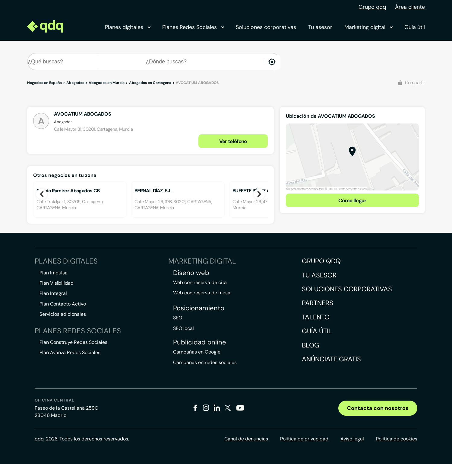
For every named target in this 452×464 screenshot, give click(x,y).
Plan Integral (53, 293)
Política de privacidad (304, 439)
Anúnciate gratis (331, 359)
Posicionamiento (198, 308)
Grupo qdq (372, 7)
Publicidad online (199, 342)
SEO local (183, 328)
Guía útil (414, 27)
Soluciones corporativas (266, 27)
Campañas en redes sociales (205, 362)
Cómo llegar (352, 200)
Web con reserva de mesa (201, 293)
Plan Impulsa (54, 273)
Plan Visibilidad (57, 283)
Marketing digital (368, 27)
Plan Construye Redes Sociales (73, 342)
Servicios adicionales (63, 314)
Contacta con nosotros (378, 408)
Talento (316, 317)
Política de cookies (396, 439)
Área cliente (410, 7)
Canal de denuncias (246, 439)
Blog (310, 345)
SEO (177, 318)
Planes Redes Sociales (193, 27)
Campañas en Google (196, 352)
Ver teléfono (233, 141)
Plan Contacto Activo (63, 304)
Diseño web (191, 273)
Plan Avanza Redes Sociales (70, 352)
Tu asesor (320, 27)
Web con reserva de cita (200, 282)
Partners (317, 303)
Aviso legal (352, 439)
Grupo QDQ (321, 261)
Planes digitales (127, 27)
